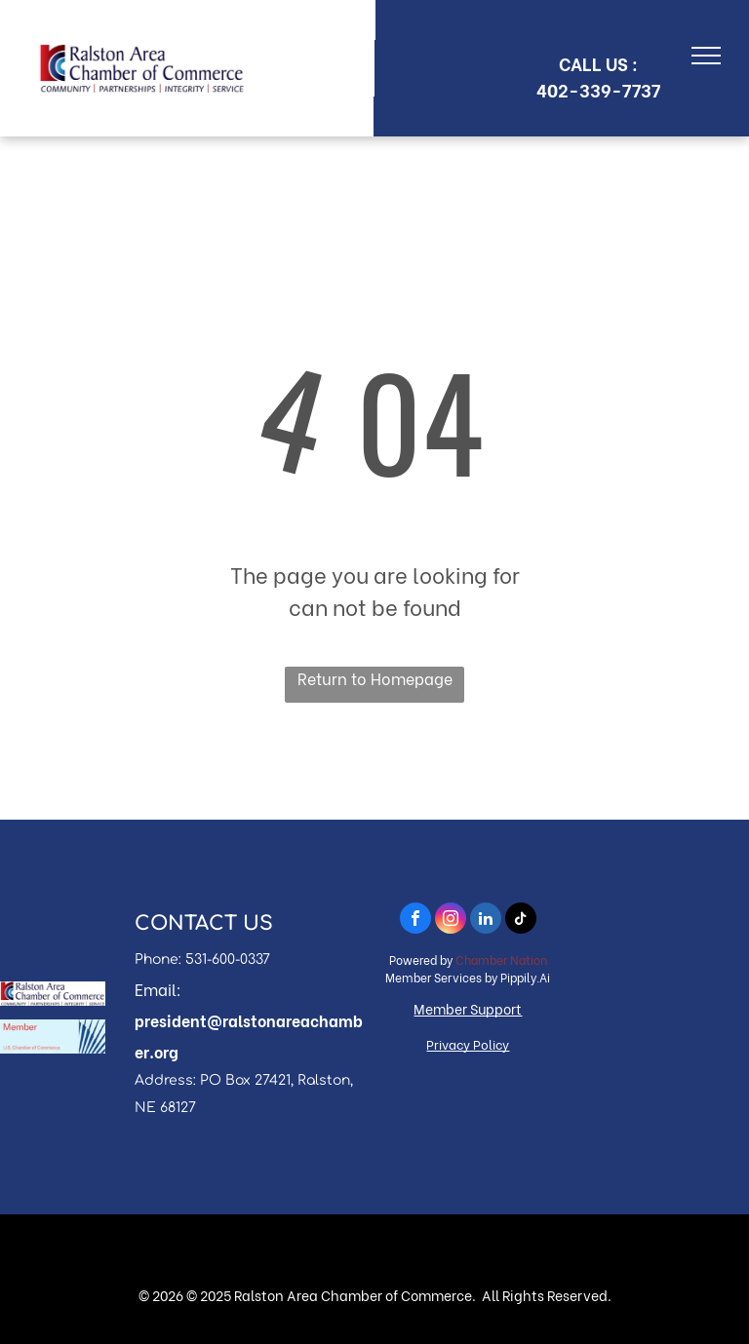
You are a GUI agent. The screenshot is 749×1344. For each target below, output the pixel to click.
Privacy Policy (467, 1043)
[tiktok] (520, 920)
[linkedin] (485, 920)
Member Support (468, 1008)
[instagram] (450, 920)
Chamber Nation (501, 959)
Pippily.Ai (525, 977)
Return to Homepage (375, 678)
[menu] (706, 55)
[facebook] (415, 920)
